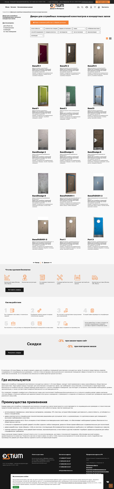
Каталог (13, 7)
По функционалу (8, 27)
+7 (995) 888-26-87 (65, 466)
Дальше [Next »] (46, 262)
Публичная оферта (92, 465)
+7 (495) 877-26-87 (65, 458)
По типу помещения (9, 31)
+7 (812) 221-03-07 (64, 461)
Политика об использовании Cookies (97, 471)
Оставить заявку (103, 1)
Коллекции (6, 29)
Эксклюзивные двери (25, 7)
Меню (7, 7)
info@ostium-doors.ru (87, 1)
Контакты (105, 7)
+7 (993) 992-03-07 (65, 464)
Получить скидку (14, 352)
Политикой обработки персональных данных (74, 482)
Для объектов (7, 26)
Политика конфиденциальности (96, 469)
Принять (16, 487)
